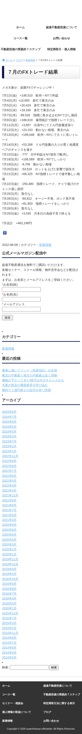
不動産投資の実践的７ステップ (20, 49)
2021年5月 (9, 515)
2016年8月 (9, 589)
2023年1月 (9, 451)
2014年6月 (9, 647)
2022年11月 (10, 456)
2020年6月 (9, 534)
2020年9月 (9, 524)
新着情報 (30, 60)
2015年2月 (9, 628)
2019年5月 (9, 574)
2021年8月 (9, 505)
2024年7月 (9, 417)
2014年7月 (9, 642)
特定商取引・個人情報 (61, 49)
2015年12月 (10, 613)
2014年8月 (9, 637)
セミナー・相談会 (12, 703)
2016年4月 (9, 598)
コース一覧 (20, 38)
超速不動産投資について (61, 27)
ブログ (19, 60)
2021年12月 (10, 495)
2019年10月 (10, 564)
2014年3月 (9, 657)
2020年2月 (9, 549)
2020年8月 (9, 530)
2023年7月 (9, 441)
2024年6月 (9, 421)
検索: (5, 667)
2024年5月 (9, 426)
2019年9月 (9, 569)
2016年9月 (9, 583)
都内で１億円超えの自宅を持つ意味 (26, 390)
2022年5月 (9, 480)
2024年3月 (9, 436)
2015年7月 (9, 618)
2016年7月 (9, 593)
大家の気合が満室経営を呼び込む (25, 385)
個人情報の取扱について (16, 712)
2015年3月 (9, 623)
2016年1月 (9, 608)
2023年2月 (9, 446)
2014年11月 (10, 633)
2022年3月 (9, 490)
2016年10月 (10, 579)
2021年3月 (9, 520)
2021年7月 (9, 510)
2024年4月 (9, 431)
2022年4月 (9, 485)
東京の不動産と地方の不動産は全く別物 (29, 375)
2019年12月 (10, 559)
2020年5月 (9, 539)
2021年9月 (9, 500)
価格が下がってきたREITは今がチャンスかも (33, 380)
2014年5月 (9, 652)
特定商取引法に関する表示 (59, 703)
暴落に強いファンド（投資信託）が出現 (29, 370)
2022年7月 (9, 471)
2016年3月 (9, 603)
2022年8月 (9, 466)
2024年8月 (9, 412)
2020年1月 (9, 554)
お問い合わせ (61, 38)
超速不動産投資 (26, 11)
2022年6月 (9, 476)
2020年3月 (9, 544)
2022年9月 (9, 461)
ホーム (20, 27)
